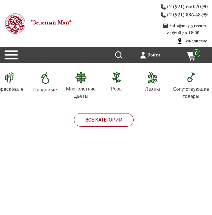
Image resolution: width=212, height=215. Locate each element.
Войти (153, 55)
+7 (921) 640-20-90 (187, 6)
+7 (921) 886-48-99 (187, 14)
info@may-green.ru (189, 25)
